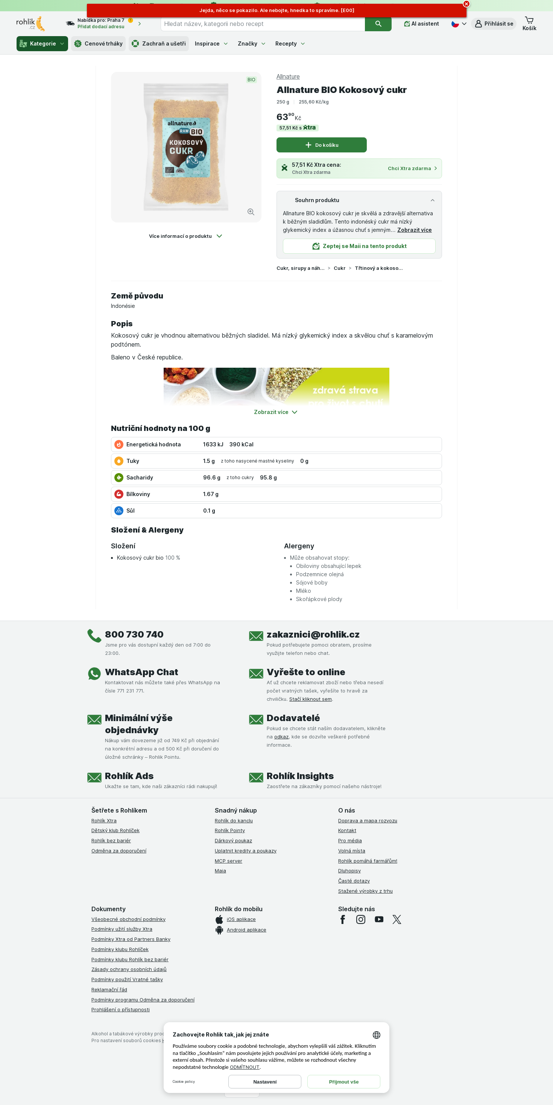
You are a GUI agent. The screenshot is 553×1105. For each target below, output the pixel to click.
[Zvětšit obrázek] (251, 212)
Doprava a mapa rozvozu (367, 820)
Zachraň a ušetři (159, 43)
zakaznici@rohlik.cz (313, 634)
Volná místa (351, 851)
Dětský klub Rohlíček (115, 830)
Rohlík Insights (300, 775)
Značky (252, 43)
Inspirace (212, 43)
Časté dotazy (354, 881)
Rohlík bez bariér (111, 840)
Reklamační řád (109, 989)
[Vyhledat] (378, 23)
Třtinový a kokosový (379, 268)
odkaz (281, 737)
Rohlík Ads (129, 775)
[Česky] (458, 23)
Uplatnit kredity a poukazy (245, 851)
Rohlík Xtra (104, 820)
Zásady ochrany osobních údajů (129, 969)
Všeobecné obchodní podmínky (128, 919)
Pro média (350, 840)
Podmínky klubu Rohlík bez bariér (130, 959)
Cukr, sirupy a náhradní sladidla (300, 268)
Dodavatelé (293, 717)
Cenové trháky (98, 43)
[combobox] (263, 23)
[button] (494, 24)
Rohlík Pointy (230, 830)
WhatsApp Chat (141, 672)
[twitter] (396, 919)
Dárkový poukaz (233, 840)
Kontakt (347, 830)
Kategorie (42, 43)
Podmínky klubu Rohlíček (120, 949)
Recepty (290, 43)
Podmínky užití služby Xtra (121, 929)
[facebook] (342, 919)
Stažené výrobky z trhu (365, 891)
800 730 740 (134, 634)
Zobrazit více (414, 230)
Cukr (340, 268)
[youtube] (378, 919)
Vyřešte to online (306, 672)
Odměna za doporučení (118, 851)
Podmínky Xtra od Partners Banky (130, 939)
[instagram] (360, 919)
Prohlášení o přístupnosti (120, 1009)
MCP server (228, 861)
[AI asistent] (421, 23)
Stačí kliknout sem (310, 699)
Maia (220, 871)
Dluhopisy (349, 871)
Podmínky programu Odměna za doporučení (142, 1000)
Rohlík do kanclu (234, 820)
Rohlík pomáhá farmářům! (367, 861)
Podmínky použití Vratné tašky (127, 979)
